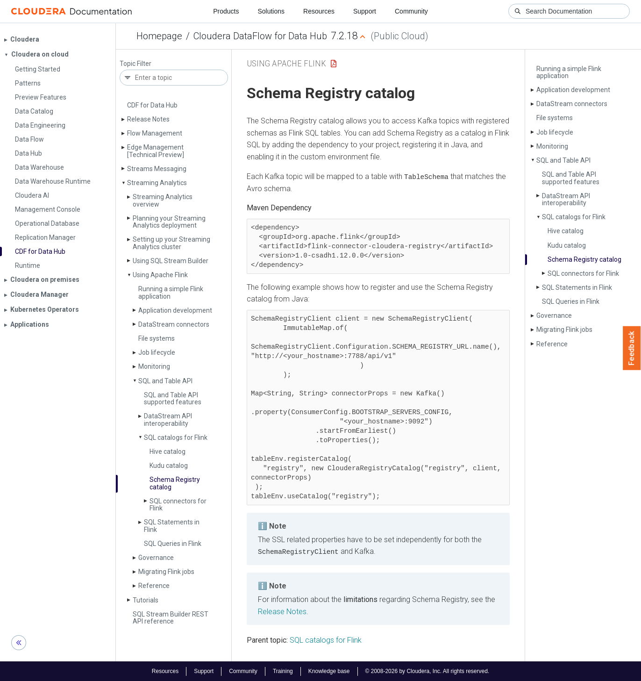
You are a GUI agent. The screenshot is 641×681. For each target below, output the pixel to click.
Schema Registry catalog (175, 483)
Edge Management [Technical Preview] (155, 150)
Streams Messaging (156, 168)
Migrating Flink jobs (166, 571)
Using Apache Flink (160, 275)
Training (283, 670)
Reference (154, 585)
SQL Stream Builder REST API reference (170, 617)
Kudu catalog (169, 465)
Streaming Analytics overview (162, 200)
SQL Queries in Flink (172, 543)
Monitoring (154, 366)
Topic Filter (135, 63)
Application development (175, 310)
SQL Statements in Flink (171, 525)
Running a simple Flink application (170, 292)
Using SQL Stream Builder (170, 261)
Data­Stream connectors (173, 324)
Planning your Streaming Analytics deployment (169, 222)
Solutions (271, 11)
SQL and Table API (165, 381)
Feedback (631, 348)
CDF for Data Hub (152, 105)
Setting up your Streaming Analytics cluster (171, 243)
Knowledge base (329, 670)
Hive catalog (167, 451)
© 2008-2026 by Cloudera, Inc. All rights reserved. (427, 670)
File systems (156, 338)
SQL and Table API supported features (172, 398)
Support (364, 11)
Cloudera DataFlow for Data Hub (260, 36)
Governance (156, 557)
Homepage (159, 36)
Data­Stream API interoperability (168, 419)
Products (226, 11)
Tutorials (145, 600)
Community (411, 11)
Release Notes (148, 119)
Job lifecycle (156, 352)
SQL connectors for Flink (178, 504)
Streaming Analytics (157, 182)
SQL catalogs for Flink (175, 437)
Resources (319, 11)
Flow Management (154, 133)
